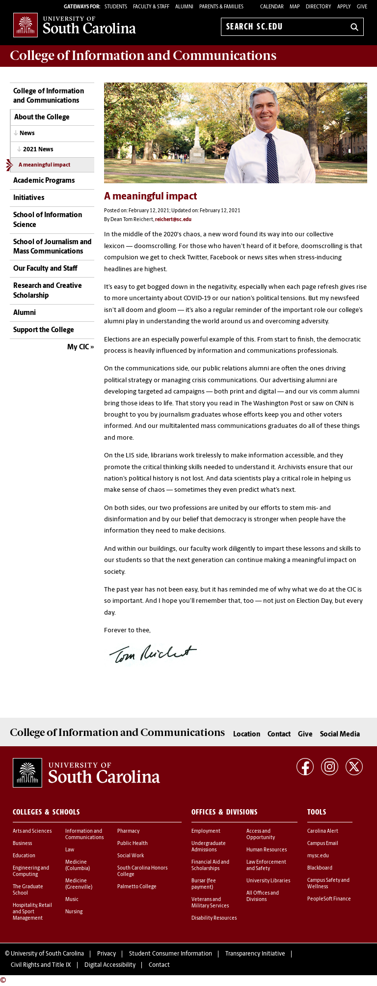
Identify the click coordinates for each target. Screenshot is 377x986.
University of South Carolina (47, 954)
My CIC (78, 347)
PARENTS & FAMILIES (221, 7)
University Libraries (268, 881)
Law (69, 850)
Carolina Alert (322, 831)
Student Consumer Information (170, 954)
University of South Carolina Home (74, 25)
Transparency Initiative (255, 954)
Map (295, 7)
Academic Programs (44, 181)
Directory (318, 7)
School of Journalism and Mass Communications (52, 247)
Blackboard (319, 868)
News (27, 134)
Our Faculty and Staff (45, 269)
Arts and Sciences (32, 831)
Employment (205, 831)
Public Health (132, 843)
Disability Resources (214, 918)
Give (362, 7)
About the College (42, 117)
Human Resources (266, 850)
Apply (344, 7)
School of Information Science (47, 220)
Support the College (43, 330)
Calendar (272, 7)
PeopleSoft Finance (329, 899)
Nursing (73, 912)
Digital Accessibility (109, 965)
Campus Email (322, 843)
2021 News (38, 150)
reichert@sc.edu (173, 220)
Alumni (24, 313)
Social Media (340, 734)
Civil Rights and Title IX (41, 965)
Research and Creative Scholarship (47, 291)
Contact (279, 734)
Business (22, 843)
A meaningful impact (44, 165)
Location (246, 734)
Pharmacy (128, 831)
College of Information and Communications (48, 96)
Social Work (130, 856)
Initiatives (28, 198)
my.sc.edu (318, 856)
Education (24, 856)
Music (72, 899)
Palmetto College (137, 887)
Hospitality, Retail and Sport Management (32, 912)
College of (143, 55)
